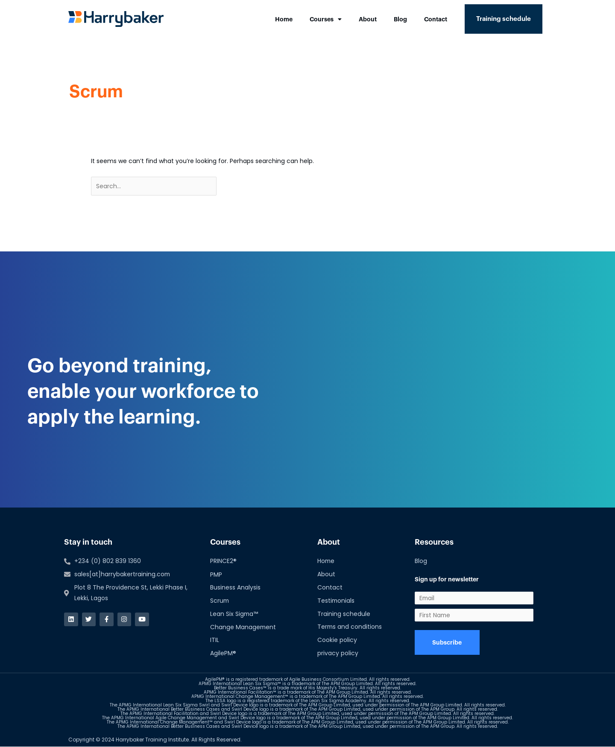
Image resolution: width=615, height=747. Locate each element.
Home (284, 19)
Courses (326, 19)
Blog (400, 19)
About (368, 19)
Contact (435, 19)
